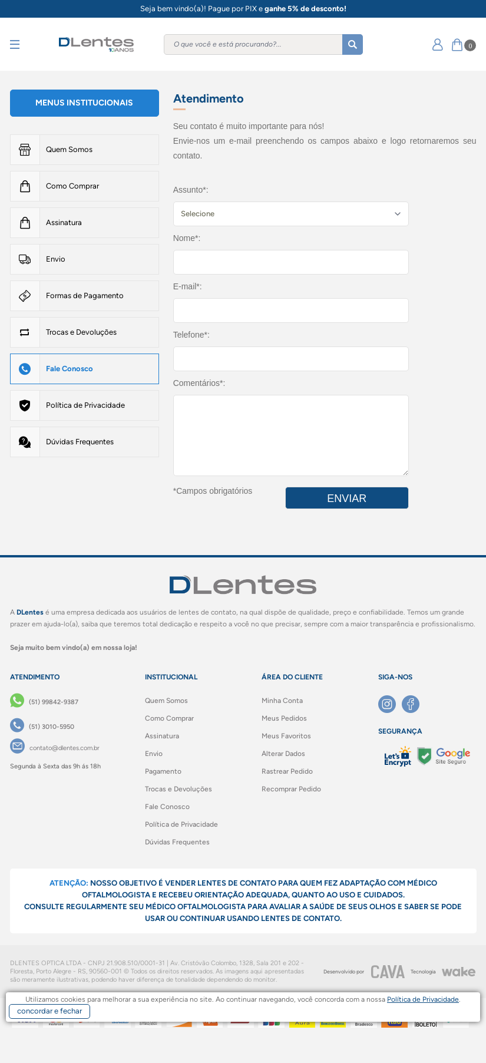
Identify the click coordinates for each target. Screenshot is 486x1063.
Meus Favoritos (286, 736)
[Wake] (458, 971)
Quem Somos (69, 149)
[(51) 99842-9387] (44, 702)
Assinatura (64, 222)
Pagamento (163, 771)
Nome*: (187, 238)
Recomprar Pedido (291, 789)
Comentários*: (199, 383)
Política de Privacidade (85, 405)
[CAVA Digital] (387, 971)
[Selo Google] (443, 756)
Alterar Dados (283, 754)
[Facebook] (413, 704)
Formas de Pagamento (85, 295)
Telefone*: (191, 334)
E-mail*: (187, 286)
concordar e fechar (49, 1010)
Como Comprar (72, 185)
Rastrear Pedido (287, 771)
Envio (55, 259)
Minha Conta (282, 700)
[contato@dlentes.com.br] (55, 748)
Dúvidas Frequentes (80, 441)
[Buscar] (352, 44)
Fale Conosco (69, 368)
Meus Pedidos (284, 718)
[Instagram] (390, 704)
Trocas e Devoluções (81, 332)
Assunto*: (191, 189)
